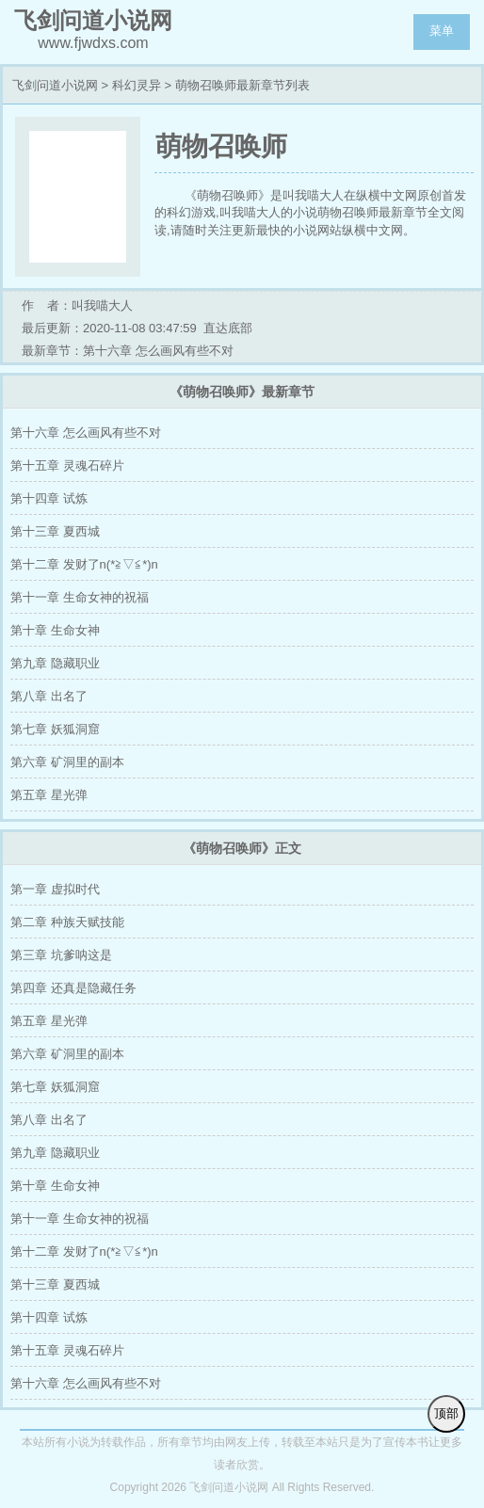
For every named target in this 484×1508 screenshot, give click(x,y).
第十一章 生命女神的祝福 (79, 597)
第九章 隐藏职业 (55, 663)
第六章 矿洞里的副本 (67, 762)
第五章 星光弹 (49, 795)
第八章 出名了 (49, 696)
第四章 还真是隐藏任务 (73, 988)
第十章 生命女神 (55, 630)
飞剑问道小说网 (55, 85)
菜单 (441, 31)
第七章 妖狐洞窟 (55, 729)
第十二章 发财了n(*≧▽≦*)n (84, 564)
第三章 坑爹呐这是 (61, 955)
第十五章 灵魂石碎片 (67, 465)
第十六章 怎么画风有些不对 (85, 432)
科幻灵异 (136, 85)
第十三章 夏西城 (55, 531)
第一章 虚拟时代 (55, 889)
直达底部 (227, 328)
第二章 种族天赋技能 (67, 922)
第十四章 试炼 (49, 498)
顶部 (446, 1413)
